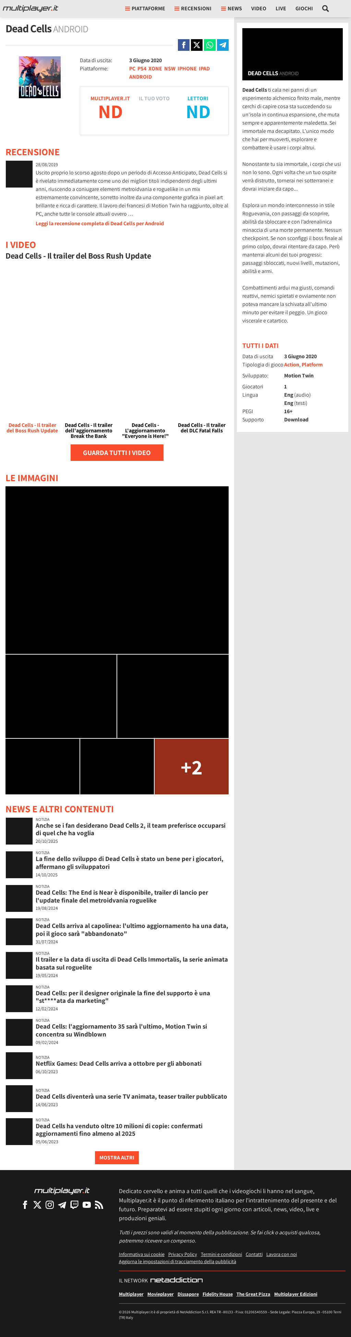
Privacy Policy (182, 1254)
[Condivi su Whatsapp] (210, 45)
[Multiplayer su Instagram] (50, 1204)
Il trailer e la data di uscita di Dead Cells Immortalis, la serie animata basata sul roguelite (132, 963)
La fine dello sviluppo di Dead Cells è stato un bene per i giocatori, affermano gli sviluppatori (129, 862)
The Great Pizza (253, 1294)
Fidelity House (218, 1294)
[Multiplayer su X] (37, 1204)
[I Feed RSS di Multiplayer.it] (99, 1204)
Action (291, 364)
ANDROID (140, 76)
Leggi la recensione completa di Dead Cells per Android (100, 223)
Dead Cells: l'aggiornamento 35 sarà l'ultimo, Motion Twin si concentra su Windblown (121, 1030)
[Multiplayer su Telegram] (62, 1204)
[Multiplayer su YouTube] (87, 1204)
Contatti (254, 1254)
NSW (170, 68)
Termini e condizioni (221, 1254)
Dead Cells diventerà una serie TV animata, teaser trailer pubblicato (131, 1096)
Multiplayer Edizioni (295, 1294)
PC (132, 68)
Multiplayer (131, 1294)
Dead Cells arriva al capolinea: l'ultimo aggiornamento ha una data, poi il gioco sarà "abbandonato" (132, 929)
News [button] (231, 8)
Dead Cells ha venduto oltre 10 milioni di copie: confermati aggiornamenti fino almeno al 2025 (119, 1130)
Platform (312, 364)
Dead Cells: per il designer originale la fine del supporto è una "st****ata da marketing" (123, 997)
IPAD (204, 68)
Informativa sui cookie (142, 1254)
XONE (155, 68)
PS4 (141, 68)
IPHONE (187, 68)
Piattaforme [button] (145, 8)
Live (281, 8)
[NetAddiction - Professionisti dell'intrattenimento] (176, 1281)
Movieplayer (160, 1294)
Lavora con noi (281, 1254)
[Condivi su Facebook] (184, 45)
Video (258, 8)
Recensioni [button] (192, 8)
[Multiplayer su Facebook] (25, 1204)
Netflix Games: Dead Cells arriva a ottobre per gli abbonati (119, 1063)
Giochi (304, 8)
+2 (192, 766)
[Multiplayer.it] (30, 8)
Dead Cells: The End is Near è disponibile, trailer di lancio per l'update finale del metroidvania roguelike (122, 896)
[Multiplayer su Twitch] (74, 1204)
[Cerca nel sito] (326, 8)
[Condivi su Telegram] (223, 45)
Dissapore (188, 1294)
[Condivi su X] (197, 45)
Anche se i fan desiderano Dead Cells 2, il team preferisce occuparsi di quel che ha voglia (131, 829)
